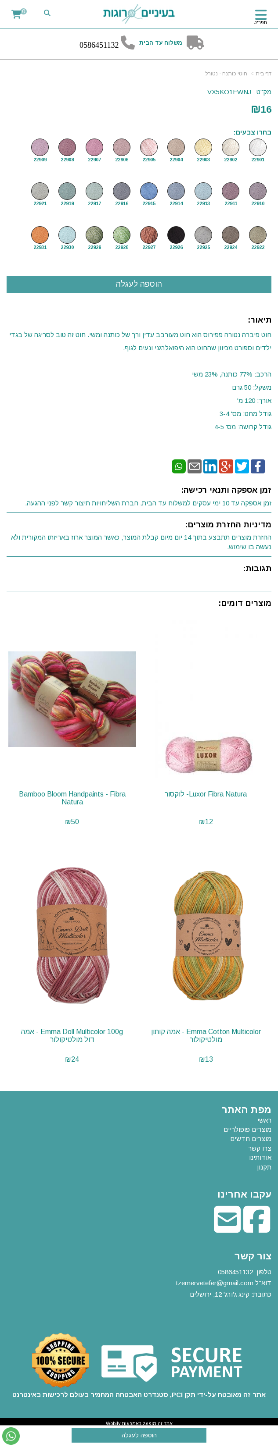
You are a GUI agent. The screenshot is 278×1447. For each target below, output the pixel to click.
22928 (121, 247)
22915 (148, 203)
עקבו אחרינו (244, 1194)
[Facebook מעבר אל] (256, 1228)
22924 (230, 247)
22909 (40, 159)
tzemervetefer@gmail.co (212, 1283)
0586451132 (235, 1272)
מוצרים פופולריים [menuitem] (247, 1129)
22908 (67, 159)
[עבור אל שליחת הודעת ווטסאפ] (11, 1436)
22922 (257, 247)
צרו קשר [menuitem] (259, 1148)
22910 (257, 203)
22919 (67, 203)
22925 (203, 247)
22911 (230, 203)
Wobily (113, 1423)
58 (87, 45)
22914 (176, 203)
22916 (121, 203)
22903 (203, 159)
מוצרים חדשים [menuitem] (250, 1138)
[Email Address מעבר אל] (227, 1228)
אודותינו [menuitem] (260, 1157)
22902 (230, 159)
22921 (40, 203)
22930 (67, 247)
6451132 (105, 45)
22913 (203, 203)
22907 (94, 159)
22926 (176, 247)
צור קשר (253, 1256)
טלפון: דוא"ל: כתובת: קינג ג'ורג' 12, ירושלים (223, 1283)
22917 (94, 203)
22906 (121, 159)
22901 (257, 159)
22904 (176, 159)
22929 (94, 247)
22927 (148, 247)
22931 (40, 247)
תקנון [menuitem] (264, 1167)
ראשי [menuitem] (264, 1120)
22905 (148, 159)
